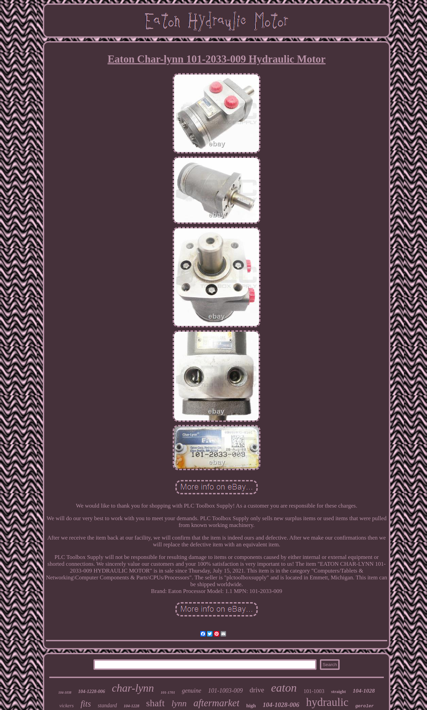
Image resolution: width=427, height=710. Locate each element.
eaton (284, 687)
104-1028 (364, 691)
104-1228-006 (91, 691)
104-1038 (64, 692)
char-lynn (133, 688)
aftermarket (216, 702)
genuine (191, 690)
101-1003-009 (225, 690)
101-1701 (168, 692)
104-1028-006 (281, 704)
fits (86, 703)
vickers (66, 705)
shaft (155, 703)
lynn (179, 703)
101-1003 (314, 691)
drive (257, 690)
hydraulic (327, 702)
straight (338, 691)
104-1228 (131, 706)
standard (107, 705)
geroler (364, 706)
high (251, 705)
